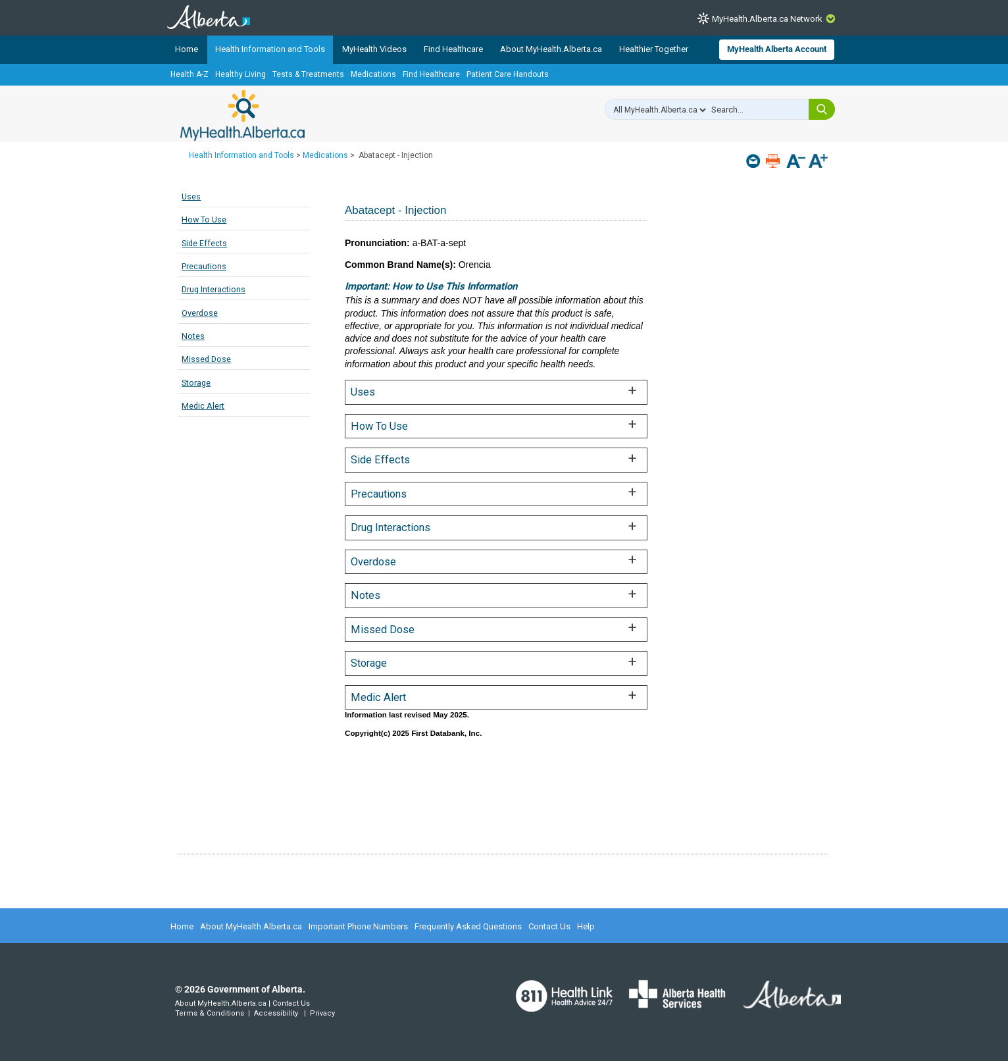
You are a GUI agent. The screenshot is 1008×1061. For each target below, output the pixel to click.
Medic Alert (203, 406)
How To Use (204, 219)
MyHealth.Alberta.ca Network (767, 19)
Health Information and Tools (270, 49)
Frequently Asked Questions (468, 926)
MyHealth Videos (374, 49)
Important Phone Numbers (358, 926)
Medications (373, 74)
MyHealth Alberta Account (776, 49)
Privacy (322, 1013)
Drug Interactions (213, 289)
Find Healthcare (453, 49)
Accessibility (276, 1013)
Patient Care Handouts (507, 74)
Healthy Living (240, 74)
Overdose (200, 313)
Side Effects (204, 243)
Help (586, 926)
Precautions (204, 266)
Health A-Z (189, 74)
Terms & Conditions (209, 1013)
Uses (191, 196)
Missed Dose (206, 359)
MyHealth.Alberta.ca (242, 115)
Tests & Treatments (308, 74)
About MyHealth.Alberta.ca (551, 49)
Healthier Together (653, 49)
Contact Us (549, 926)
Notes (193, 336)
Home (186, 49)
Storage (196, 383)
